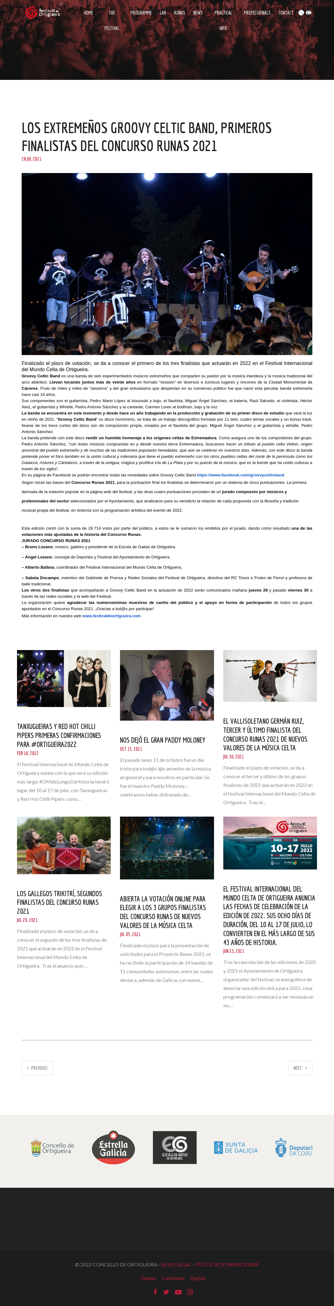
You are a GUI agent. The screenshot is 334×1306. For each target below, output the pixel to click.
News (198, 12)
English (198, 1278)
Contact (286, 12)
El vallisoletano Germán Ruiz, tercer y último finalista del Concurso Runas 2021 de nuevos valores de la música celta (265, 734)
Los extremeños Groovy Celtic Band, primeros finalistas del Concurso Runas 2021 (147, 136)
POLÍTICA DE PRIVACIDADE (227, 1264)
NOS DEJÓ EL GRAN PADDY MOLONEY (162, 739)
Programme (141, 12)
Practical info (223, 15)
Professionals (257, 12)
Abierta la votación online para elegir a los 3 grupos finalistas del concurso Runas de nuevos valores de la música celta (163, 912)
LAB (163, 12)
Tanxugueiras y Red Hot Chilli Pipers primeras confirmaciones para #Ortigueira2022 (59, 735)
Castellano (173, 1278)
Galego (148, 1278)
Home (88, 12)
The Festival (112, 15)
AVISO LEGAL (176, 1264)
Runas (179, 12)
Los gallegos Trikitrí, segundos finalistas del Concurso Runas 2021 (59, 902)
